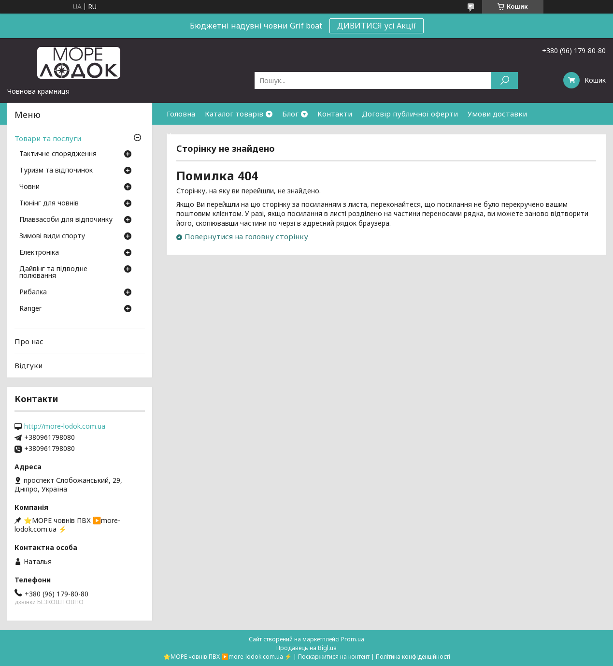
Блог (290, 113)
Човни (29, 187)
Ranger (30, 309)
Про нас (28, 341)
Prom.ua (352, 639)
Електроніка (39, 253)
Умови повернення (200, 135)
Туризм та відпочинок (56, 170)
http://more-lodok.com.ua (64, 426)
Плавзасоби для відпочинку (66, 220)
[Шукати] (504, 80)
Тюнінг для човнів (49, 203)
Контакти (334, 113)
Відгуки (28, 365)
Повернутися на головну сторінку (246, 236)
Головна (181, 113)
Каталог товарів (234, 113)
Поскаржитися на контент (334, 656)
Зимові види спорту (52, 236)
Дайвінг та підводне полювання (53, 272)
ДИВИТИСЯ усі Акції (376, 25)
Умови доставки (497, 113)
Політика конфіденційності (413, 656)
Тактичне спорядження (58, 154)
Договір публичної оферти (410, 113)
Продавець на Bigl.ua (306, 648)
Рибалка (33, 292)
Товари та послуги (47, 138)
